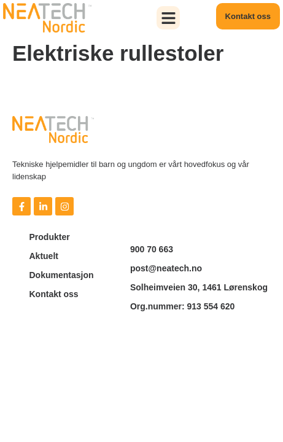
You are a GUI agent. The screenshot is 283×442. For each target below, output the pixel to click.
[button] (168, 17)
